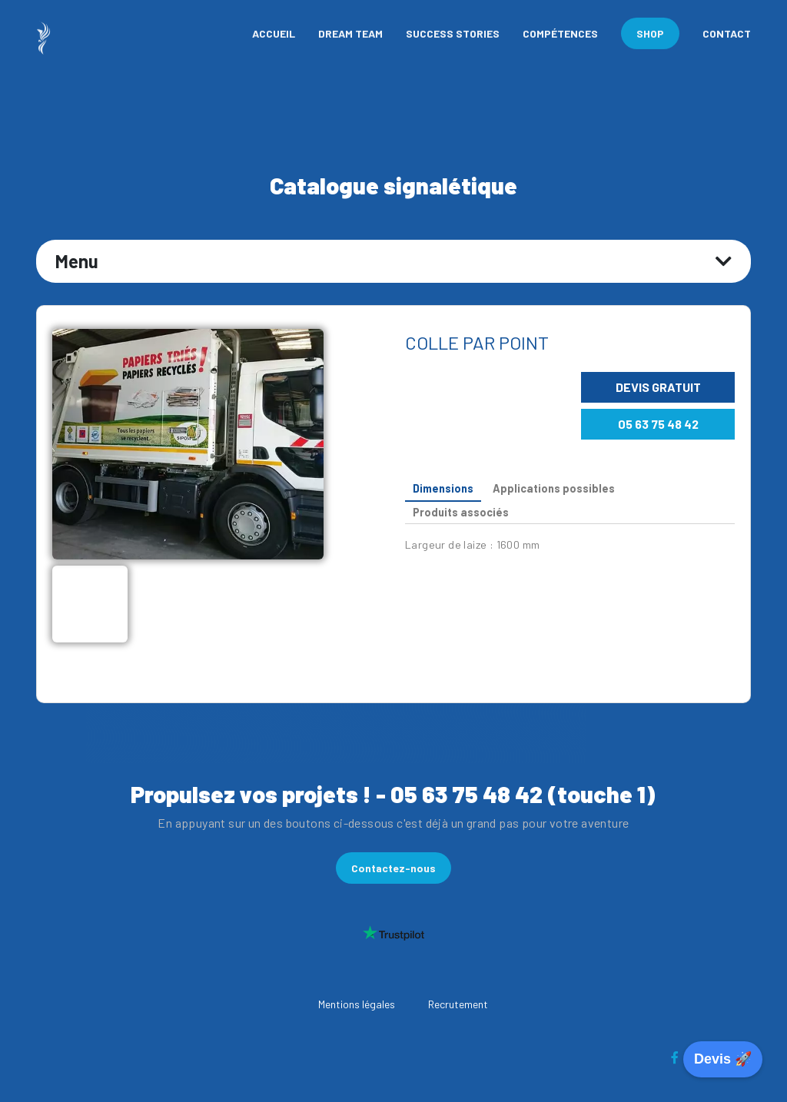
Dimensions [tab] (443, 488)
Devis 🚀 (723, 1059)
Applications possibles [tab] (554, 488)
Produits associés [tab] (461, 512)
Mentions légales (356, 1004)
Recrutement (458, 1004)
